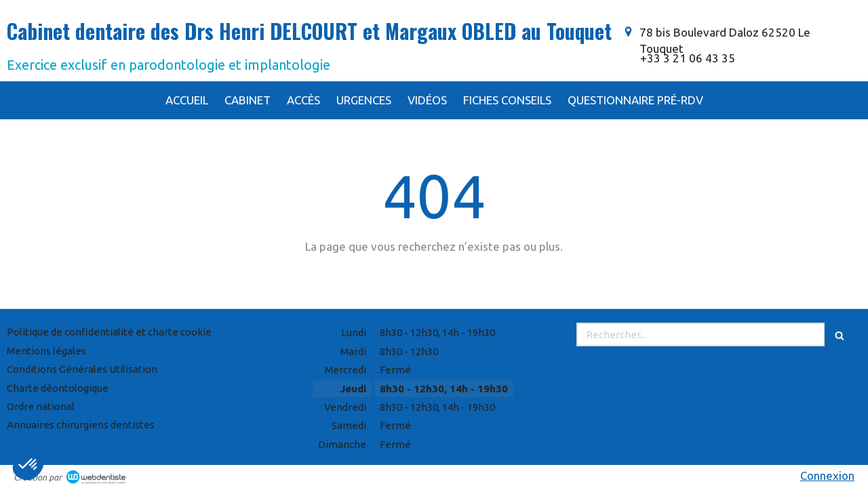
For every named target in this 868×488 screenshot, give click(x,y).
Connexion (827, 475)
